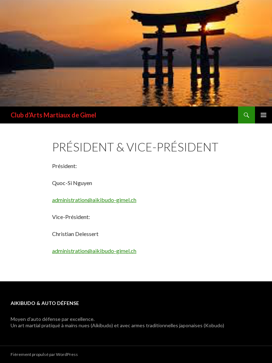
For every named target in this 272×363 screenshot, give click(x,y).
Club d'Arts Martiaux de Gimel (53, 115)
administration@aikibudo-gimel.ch (94, 199)
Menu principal (263, 114)
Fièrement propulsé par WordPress (44, 354)
